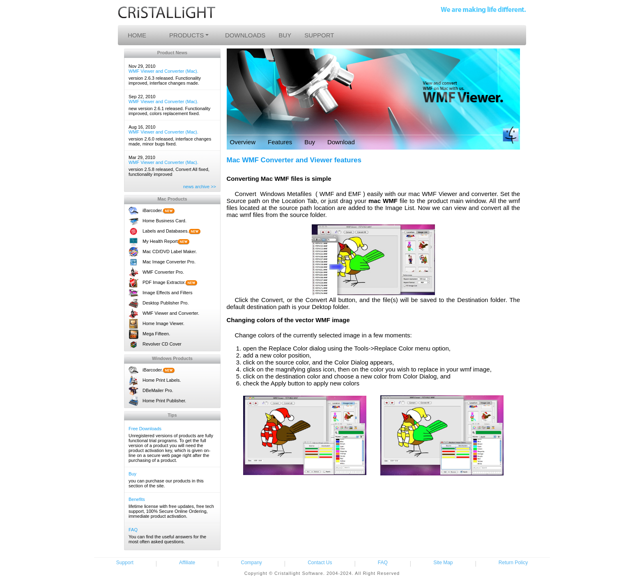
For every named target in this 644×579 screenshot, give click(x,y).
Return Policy (513, 562)
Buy (132, 473)
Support (124, 562)
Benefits (137, 499)
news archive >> (199, 186)
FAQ (133, 529)
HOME (137, 35)
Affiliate (187, 562)
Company (251, 562)
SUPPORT (319, 35)
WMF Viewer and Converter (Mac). (163, 71)
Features (280, 141)
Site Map (443, 562)
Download (341, 141)
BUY (284, 35)
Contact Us (320, 562)
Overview (243, 141)
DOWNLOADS (245, 35)
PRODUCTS (186, 35)
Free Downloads (145, 428)
